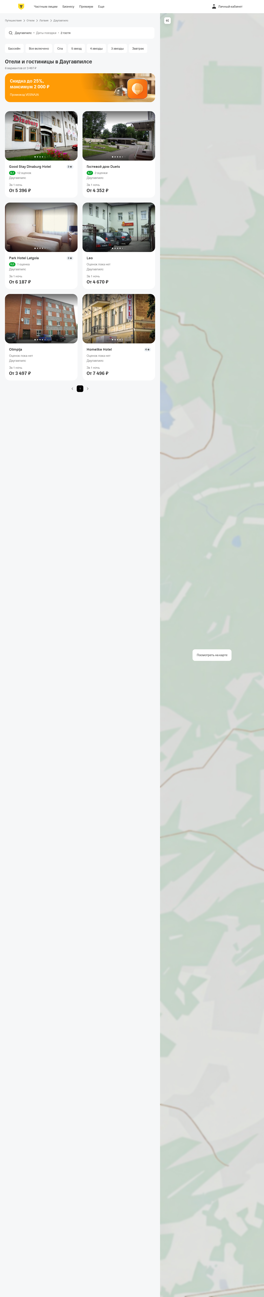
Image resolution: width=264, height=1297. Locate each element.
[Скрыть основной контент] (167, 20)
